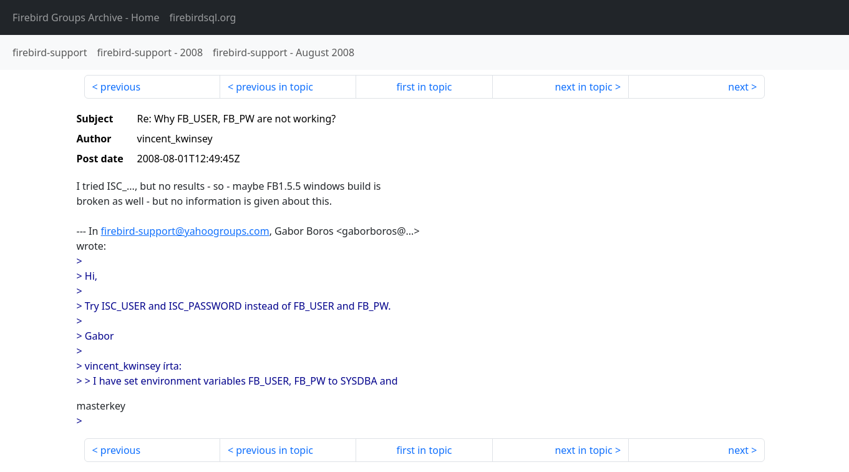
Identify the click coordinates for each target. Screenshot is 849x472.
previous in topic (274, 87)
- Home (86, 17)
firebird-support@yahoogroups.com (185, 231)
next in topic (583, 87)
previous (120, 87)
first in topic (424, 87)
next (738, 87)
